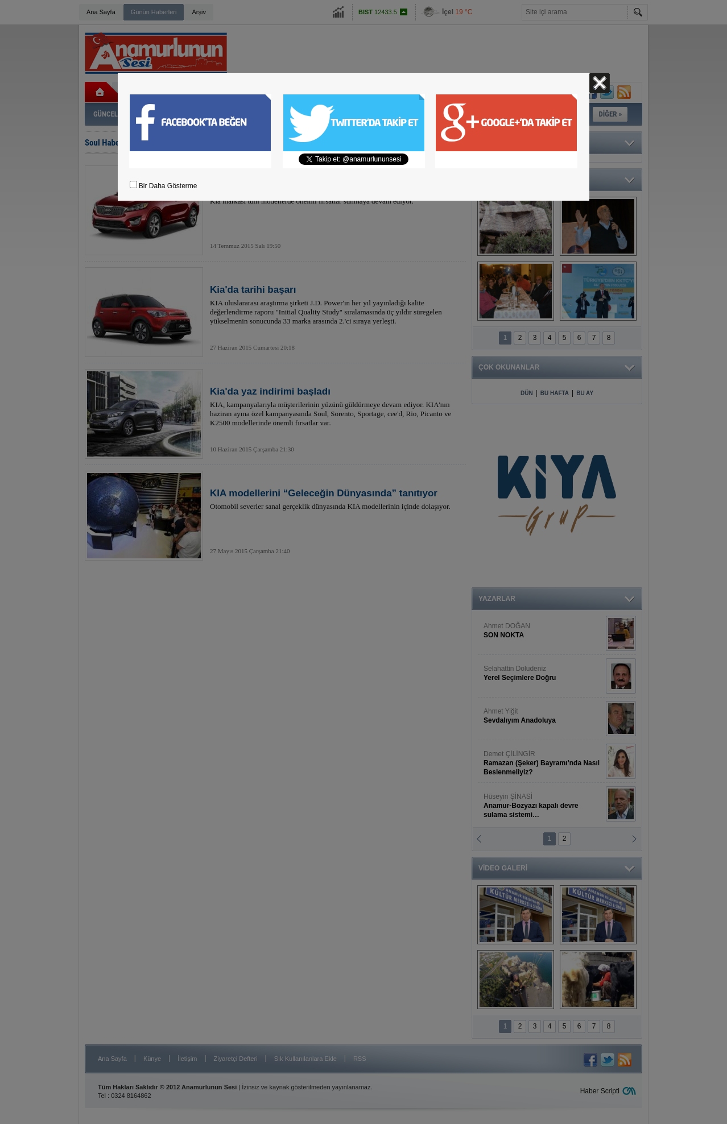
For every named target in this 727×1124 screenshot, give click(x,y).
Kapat (599, 83)
